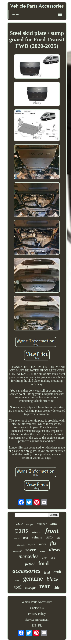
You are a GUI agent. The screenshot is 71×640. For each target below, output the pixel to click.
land (47, 572)
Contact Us (37, 607)
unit (25, 537)
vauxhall (17, 550)
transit (42, 551)
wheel (19, 524)
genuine (33, 578)
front (52, 530)
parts (21, 530)
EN (34, 625)
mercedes (28, 556)
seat (53, 523)
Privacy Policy (37, 613)
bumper (42, 524)
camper (29, 524)
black (53, 579)
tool (18, 587)
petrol (29, 564)
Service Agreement (36, 619)
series (42, 544)
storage (30, 588)
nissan (36, 532)
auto (49, 537)
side (56, 588)
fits (53, 543)
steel (17, 580)
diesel (55, 549)
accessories (26, 570)
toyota (31, 544)
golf (53, 557)
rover (30, 549)
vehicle (37, 537)
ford (43, 563)
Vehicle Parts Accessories (36, 602)
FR (40, 625)
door (44, 557)
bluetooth (21, 545)
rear (44, 586)
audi (57, 571)
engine (16, 538)
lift (58, 537)
